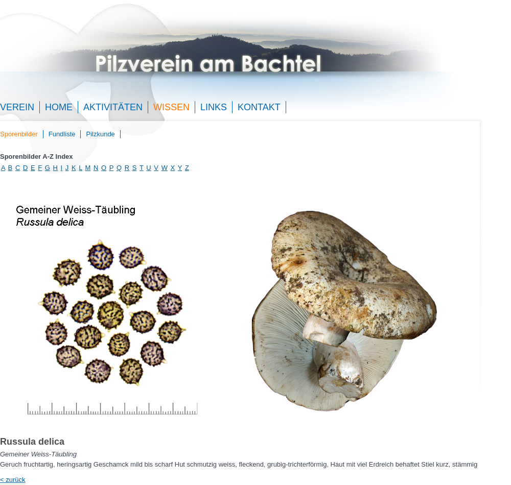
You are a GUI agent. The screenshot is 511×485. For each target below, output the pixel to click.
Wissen (171, 107)
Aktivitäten (113, 107)
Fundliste (62, 134)
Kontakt (259, 107)
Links (213, 107)
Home (59, 107)
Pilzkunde (100, 134)
